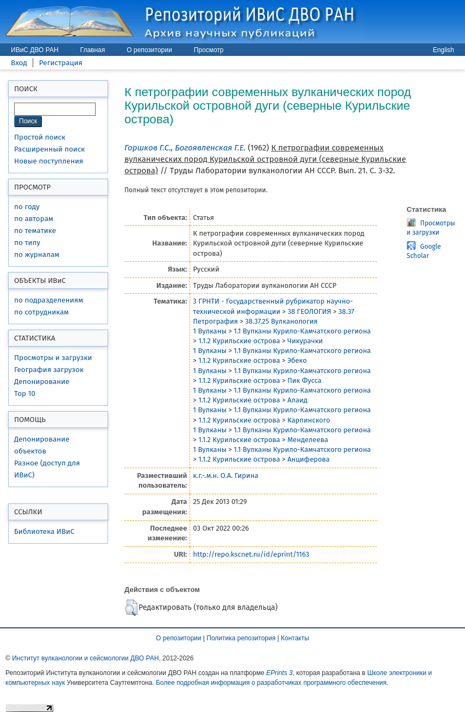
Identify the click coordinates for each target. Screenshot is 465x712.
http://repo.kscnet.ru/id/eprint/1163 (251, 554)
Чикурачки (305, 341)
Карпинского (308, 420)
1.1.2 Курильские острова (239, 341)
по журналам (36, 254)
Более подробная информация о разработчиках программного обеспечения (271, 682)
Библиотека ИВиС (44, 531)
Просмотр (209, 50)
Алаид (297, 400)
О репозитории (149, 50)
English (443, 50)
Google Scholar (424, 251)
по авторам (33, 218)
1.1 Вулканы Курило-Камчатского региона (302, 331)
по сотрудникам (41, 312)
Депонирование (42, 381)
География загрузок (49, 369)
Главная (92, 50)
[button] (131, 608)
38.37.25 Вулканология (281, 321)
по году (27, 206)
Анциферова (308, 459)
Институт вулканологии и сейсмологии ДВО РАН (85, 658)
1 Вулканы (210, 331)
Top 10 (24, 393)
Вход (19, 62)
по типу (27, 242)
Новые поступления (48, 161)
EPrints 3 (279, 673)
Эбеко (297, 360)
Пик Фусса (304, 380)
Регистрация (61, 62)
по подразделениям (48, 300)
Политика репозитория (240, 638)
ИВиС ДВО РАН (35, 50)
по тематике (35, 230)
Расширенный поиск (49, 149)
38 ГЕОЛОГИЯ (309, 311)
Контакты (295, 638)
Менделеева (307, 440)
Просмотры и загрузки (53, 357)
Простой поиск (39, 137)
